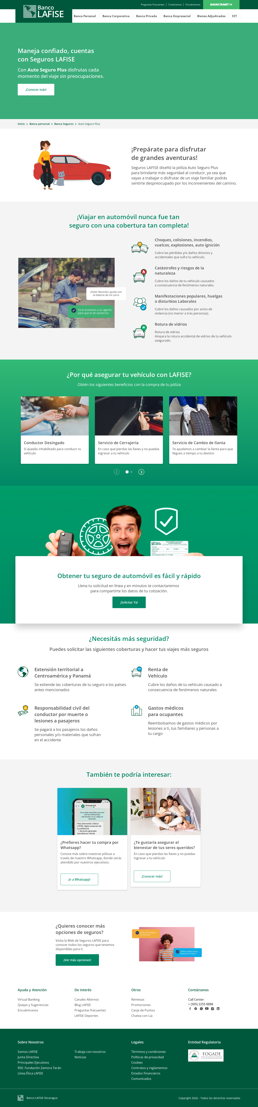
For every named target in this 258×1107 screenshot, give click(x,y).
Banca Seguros (64, 124)
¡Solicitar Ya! (129, 602)
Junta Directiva (28, 1057)
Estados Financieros (145, 1073)
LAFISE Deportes (86, 1016)
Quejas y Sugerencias (33, 1005)
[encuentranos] (193, 4)
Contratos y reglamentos (149, 1068)
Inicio (21, 124)
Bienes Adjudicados (211, 16)
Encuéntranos (28, 1010)
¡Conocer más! (36, 89)
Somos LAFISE (28, 1052)
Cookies (137, 1062)
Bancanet (221, 4)
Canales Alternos (87, 999)
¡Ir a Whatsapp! (79, 879)
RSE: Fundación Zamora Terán (39, 1068)
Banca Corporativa (116, 16)
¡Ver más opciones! (77, 960)
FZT (234, 16)
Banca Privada (146, 16)
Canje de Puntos (143, 1010)
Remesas (137, 999)
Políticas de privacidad (147, 1057)
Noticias (80, 1057)
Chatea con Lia (141, 1016)
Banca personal (39, 124)
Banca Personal (85, 16)
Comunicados (141, 1079)
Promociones (141, 1005)
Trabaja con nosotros (90, 1052)
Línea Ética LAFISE (30, 1073)
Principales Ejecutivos (33, 1062)
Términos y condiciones (148, 1052)
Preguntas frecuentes (90, 1010)
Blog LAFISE (83, 1005)
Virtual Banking (29, 999)
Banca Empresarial (177, 16)
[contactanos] (152, 4)
